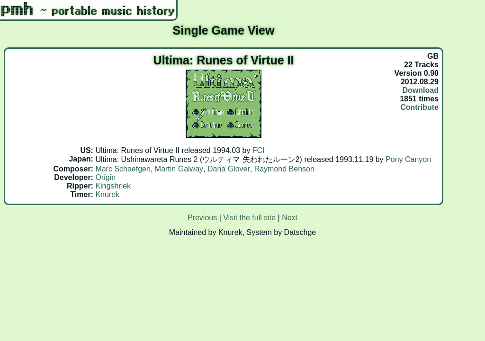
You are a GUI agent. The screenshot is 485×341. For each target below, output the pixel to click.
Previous (202, 218)
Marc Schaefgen (123, 169)
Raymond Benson (284, 169)
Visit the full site (249, 218)
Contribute (419, 107)
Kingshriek (113, 186)
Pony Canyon (408, 159)
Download (421, 90)
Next (289, 218)
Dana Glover (228, 169)
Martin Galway (179, 169)
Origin (105, 177)
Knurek (107, 194)
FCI (258, 150)
